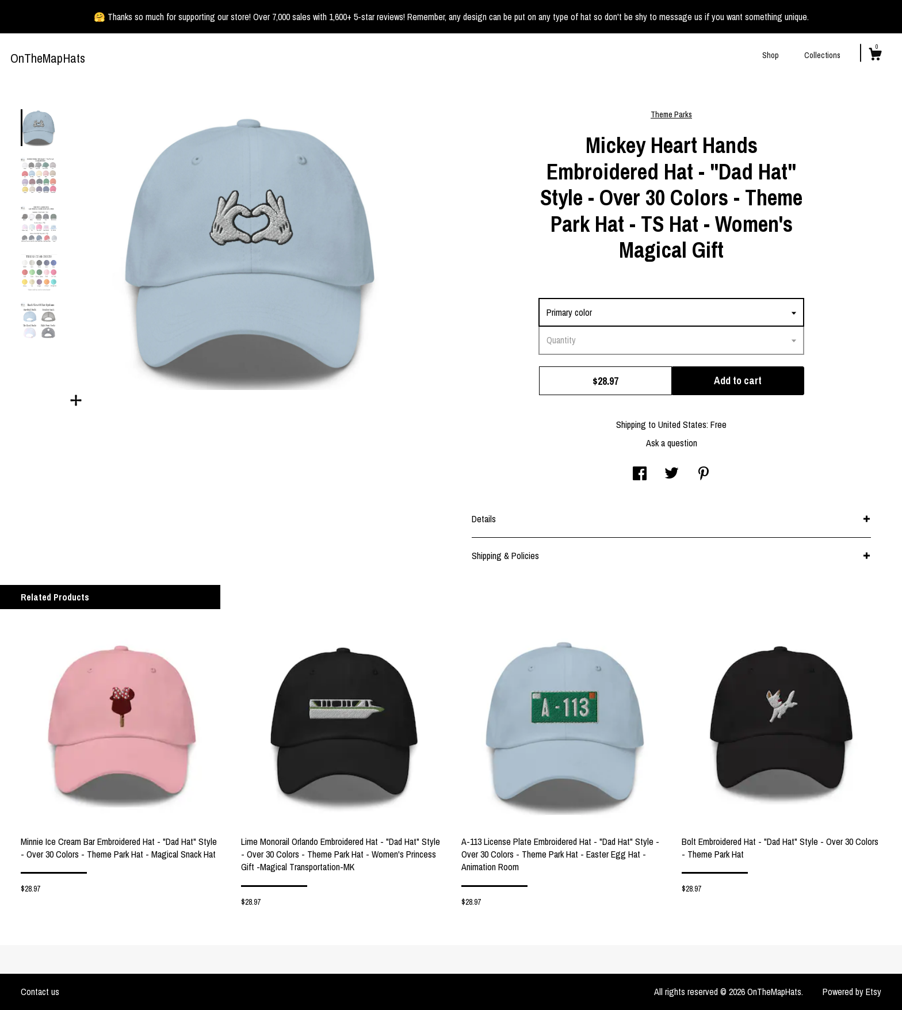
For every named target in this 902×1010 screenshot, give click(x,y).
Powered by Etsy (852, 991)
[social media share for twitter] (671, 474)
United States (682, 424)
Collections (822, 55)
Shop (770, 55)
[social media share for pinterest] (703, 474)
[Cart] (875, 55)
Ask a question (671, 443)
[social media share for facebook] (640, 474)
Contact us (40, 991)
